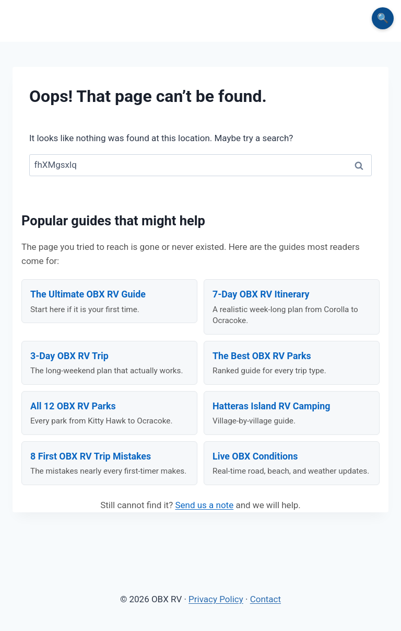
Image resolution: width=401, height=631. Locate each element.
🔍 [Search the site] (382, 18)
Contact (265, 599)
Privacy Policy (215, 599)
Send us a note (204, 505)
